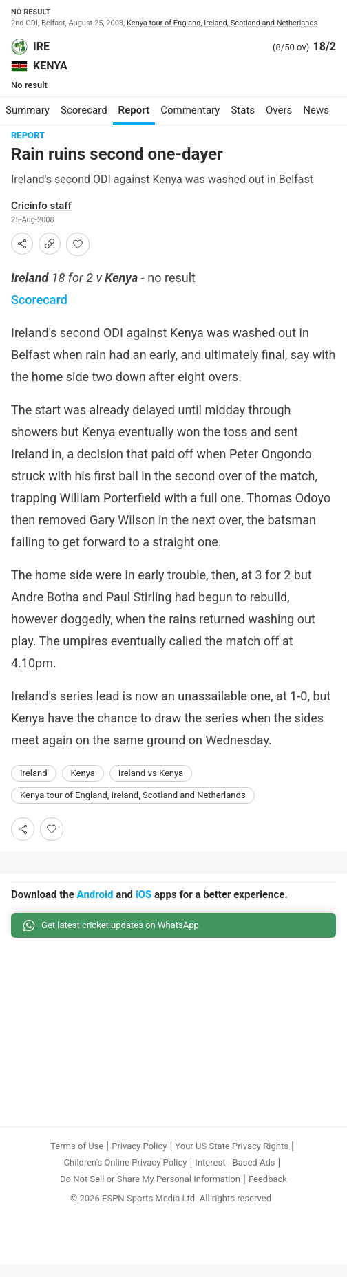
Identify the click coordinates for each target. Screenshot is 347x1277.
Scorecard (39, 299)
